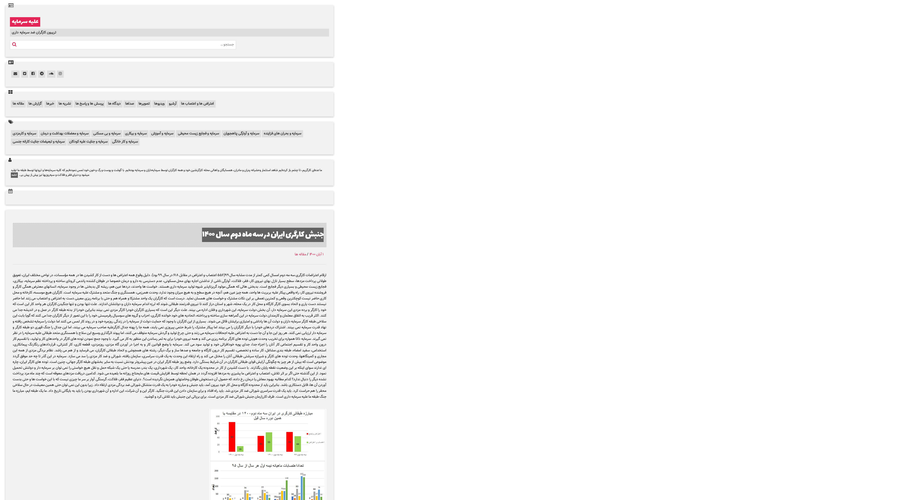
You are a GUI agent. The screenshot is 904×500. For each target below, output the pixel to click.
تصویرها (144, 104)
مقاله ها (18, 104)
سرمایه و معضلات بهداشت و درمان (65, 133)
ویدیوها (159, 104)
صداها (129, 104)
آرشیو (173, 104)
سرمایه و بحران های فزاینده (282, 133)
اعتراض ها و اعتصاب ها (197, 104)
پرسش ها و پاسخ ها (89, 104)
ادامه (14, 175)
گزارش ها (35, 104)
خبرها (50, 104)
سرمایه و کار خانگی (125, 142)
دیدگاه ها (114, 104)
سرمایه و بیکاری (135, 133)
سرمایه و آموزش (162, 133)
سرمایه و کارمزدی (24, 133)
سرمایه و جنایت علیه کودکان (88, 142)
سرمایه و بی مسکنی (106, 133)
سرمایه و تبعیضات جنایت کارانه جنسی (39, 142)
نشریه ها (65, 104)
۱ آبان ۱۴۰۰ (316, 254)
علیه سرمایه (25, 22)
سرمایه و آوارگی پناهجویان (241, 133)
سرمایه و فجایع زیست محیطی (198, 133)
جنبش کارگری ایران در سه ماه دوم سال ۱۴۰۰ (263, 235)
